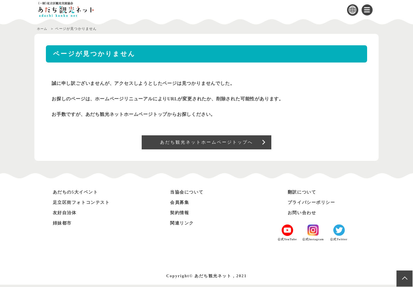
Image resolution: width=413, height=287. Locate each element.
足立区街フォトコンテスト (84, 204)
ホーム (42, 29)
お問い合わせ (303, 214)
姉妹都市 (63, 225)
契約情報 (180, 214)
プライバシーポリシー (314, 204)
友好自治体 (66, 214)
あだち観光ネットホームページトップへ (206, 143)
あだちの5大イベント (78, 194)
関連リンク (183, 225)
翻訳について (303, 194)
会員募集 (180, 204)
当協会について (188, 194)
